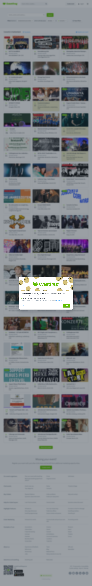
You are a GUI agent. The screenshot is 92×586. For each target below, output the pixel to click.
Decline (23, 306)
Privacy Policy (59, 300)
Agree (66, 305)
